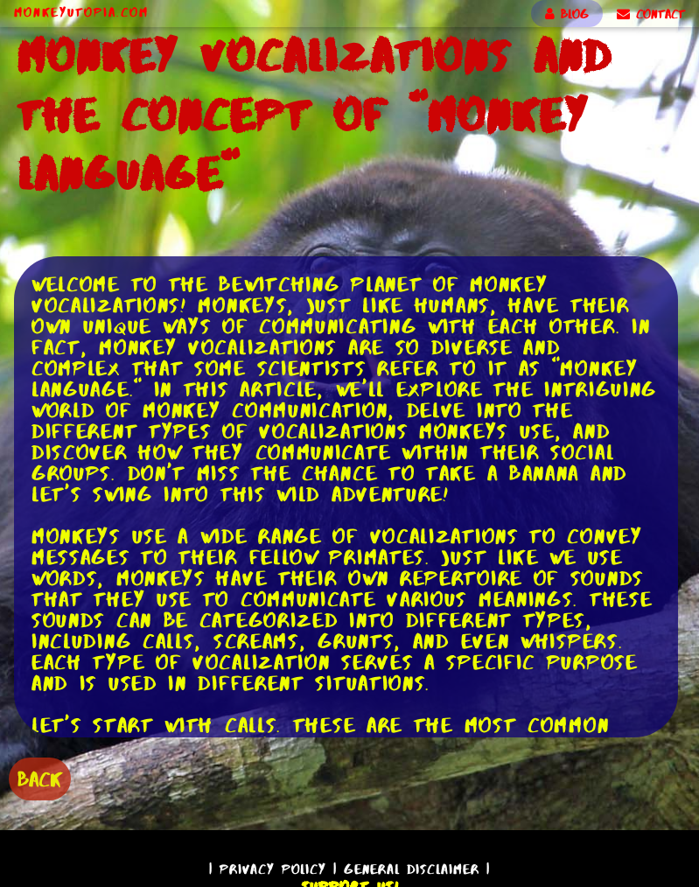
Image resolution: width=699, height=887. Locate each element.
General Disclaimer (411, 869)
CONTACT (651, 14)
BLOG (567, 14)
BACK (39, 779)
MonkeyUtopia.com (81, 12)
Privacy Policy (273, 869)
